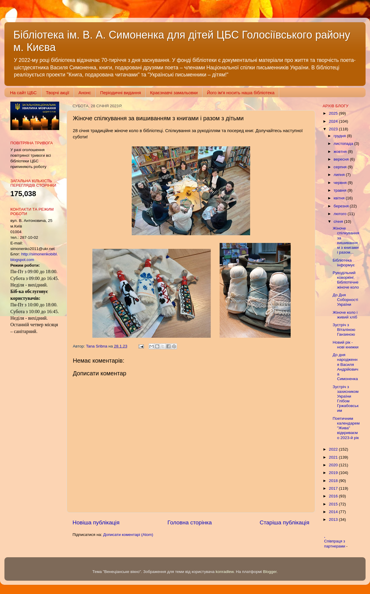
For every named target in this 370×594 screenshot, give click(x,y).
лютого (341, 214)
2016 (334, 496)
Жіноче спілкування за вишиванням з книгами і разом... (346, 240)
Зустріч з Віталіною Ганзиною (344, 330)
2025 (334, 113)
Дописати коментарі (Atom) (128, 534)
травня (341, 190)
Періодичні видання (120, 92)
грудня (340, 136)
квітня (340, 198)
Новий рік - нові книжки (345, 344)
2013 (334, 519)
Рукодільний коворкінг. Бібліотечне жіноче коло (346, 279)
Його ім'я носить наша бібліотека (240, 92)
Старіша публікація (284, 522)
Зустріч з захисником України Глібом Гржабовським (346, 399)
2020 (334, 465)
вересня (342, 159)
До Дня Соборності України (345, 300)
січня (339, 221)
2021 (334, 457)
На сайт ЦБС (23, 92)
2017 (334, 488)
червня (341, 182)
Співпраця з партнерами (335, 543)
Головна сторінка (190, 522)
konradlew (224, 571)
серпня (341, 167)
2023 (334, 129)
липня (340, 174)
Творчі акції (57, 92)
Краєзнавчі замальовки (174, 92)
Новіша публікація (96, 522)
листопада (344, 143)
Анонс (84, 92)
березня (342, 206)
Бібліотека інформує (344, 262)
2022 (334, 449)
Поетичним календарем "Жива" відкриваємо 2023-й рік (346, 428)
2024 (334, 121)
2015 (334, 504)
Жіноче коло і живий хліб (345, 314)
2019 (334, 472)
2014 (334, 512)
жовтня (341, 151)
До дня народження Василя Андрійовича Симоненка (345, 367)
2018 (334, 480)
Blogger (270, 571)
